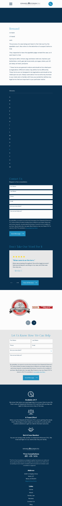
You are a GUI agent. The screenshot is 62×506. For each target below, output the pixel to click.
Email (11, 201)
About (31, 493)
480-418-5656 (31, 456)
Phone (12, 196)
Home (31, 490)
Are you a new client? (15, 206)
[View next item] (18, 282)
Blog (31, 505)
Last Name (13, 191)
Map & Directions (31, 481)
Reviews (31, 499)
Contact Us (31, 502)
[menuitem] (31, 97)
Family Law (31, 495)
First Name (13, 186)
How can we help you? (16, 211)
